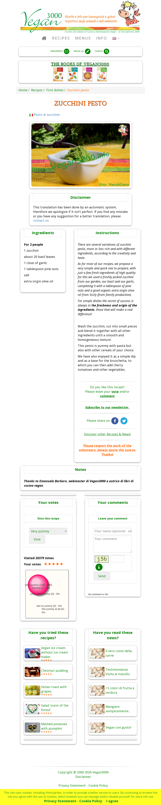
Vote (37, 539)
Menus (83, 38)
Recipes (61, 38)
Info (101, 38)
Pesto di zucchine (44, 115)
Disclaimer (83, 777)
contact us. (41, 220)
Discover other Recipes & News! (107, 434)
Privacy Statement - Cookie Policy (73, 801)
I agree (112, 801)
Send (101, 576)
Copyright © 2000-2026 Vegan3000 (83, 772)
